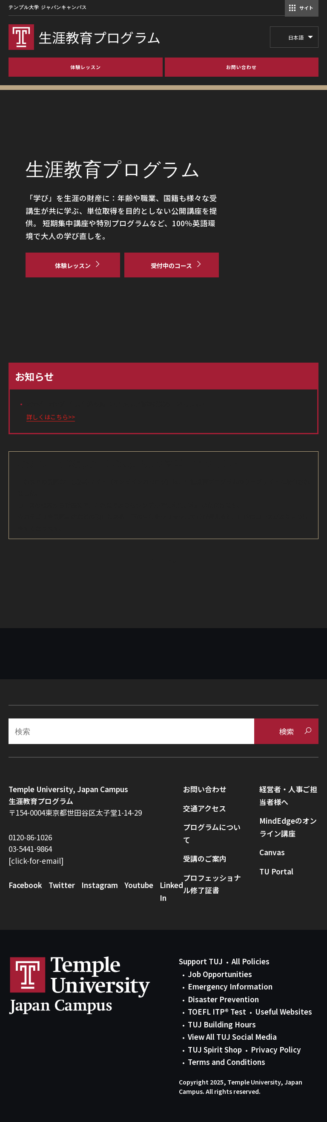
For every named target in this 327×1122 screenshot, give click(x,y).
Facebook (25, 885)
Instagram (99, 885)
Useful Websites (283, 1011)
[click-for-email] (36, 860)
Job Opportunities (220, 974)
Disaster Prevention (223, 999)
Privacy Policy (276, 1049)
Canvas (272, 852)
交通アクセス (204, 808)
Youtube (138, 885)
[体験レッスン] (73, 265)
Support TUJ (201, 961)
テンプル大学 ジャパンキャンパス (48, 7)
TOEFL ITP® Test (217, 1011)
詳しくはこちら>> (50, 416)
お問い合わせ (205, 789)
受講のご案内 (205, 858)
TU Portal (276, 871)
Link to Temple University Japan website (94, 985)
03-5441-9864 (30, 848)
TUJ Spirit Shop (215, 1049)
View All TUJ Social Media (232, 1036)
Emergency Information (230, 986)
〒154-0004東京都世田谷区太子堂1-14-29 (75, 812)
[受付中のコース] (171, 265)
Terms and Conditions (226, 1061)
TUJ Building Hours (222, 1024)
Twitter (62, 885)
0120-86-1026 (30, 837)
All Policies (251, 961)
